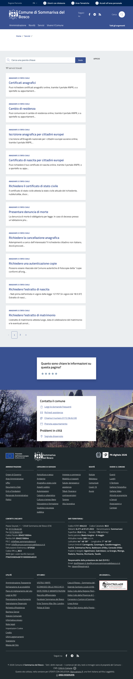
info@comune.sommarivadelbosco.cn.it (28, 544)
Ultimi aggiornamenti (15, 636)
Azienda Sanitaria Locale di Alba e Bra (84, 586)
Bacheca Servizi (12, 611)
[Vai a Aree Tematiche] (80, 3)
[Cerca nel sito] (122, 14)
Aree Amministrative (15, 478)
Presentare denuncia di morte (28, 211)
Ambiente (41, 478)
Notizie (92, 474)
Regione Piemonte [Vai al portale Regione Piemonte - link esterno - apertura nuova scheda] (15, 3)
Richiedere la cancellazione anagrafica (34, 237)
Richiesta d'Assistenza (15, 607)
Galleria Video (115, 491)
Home (18, 36)
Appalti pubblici (43, 487)
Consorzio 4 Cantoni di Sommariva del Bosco (87, 599)
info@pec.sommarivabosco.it (23, 541)
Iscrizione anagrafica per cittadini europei (36, 134)
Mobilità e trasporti (70, 478)
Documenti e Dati (13, 487)
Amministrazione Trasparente (18, 582)
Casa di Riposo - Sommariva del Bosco (84, 582)
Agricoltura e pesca (45, 474)
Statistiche (10, 640)
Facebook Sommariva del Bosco (50, 599)
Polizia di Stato (43, 607)
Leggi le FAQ (11, 595)
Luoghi (112, 478)
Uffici (8, 482)
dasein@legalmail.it (80, 566)
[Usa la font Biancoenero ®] (54, 3)
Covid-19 (93, 487)
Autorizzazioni (43, 491)
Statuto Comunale (14, 615)
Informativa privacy (14, 620)
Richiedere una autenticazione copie (33, 263)
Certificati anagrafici (22, 82)
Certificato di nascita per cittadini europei (36, 160)
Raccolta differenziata (46, 595)
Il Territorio (114, 482)
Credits (9, 632)
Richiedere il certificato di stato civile (33, 186)
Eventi (112, 474)
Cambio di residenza (22, 108)
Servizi (27, 36)
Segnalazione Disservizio (16, 603)
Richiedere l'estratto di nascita (29, 289)
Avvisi (91, 491)
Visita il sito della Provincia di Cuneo (83, 595)
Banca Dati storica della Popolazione (83, 607)
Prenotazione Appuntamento (18, 599)
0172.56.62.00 (15, 528)
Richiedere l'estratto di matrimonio (32, 315)
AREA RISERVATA (64, 674)
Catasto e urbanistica (46, 495)
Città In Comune (65, 668)
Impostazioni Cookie (14, 628)
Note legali (10, 624)
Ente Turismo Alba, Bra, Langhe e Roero (54, 603)
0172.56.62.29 (15, 532)
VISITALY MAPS (43, 582)
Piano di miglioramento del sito (19, 590)
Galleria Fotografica (118, 487)
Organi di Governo (13, 474)
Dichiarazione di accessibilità (18, 586)
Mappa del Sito (12, 645)
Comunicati (93, 482)
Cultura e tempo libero (46, 499)
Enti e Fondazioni (13, 491)
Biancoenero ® (76, 671)
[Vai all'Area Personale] (108, 3)
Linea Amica (73, 603)
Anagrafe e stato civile (19, 78)
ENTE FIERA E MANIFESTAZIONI (51, 590)
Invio (80, 60)
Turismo (65, 499)
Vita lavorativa (68, 503)
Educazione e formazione (47, 503)
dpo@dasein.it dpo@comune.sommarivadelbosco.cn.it (97, 563)
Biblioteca (93, 478)
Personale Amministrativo (17, 495)
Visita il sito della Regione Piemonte (83, 590)
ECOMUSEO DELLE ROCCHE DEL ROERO (55, 586)
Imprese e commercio (71, 474)
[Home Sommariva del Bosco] (43, 14)
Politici (8, 499)
